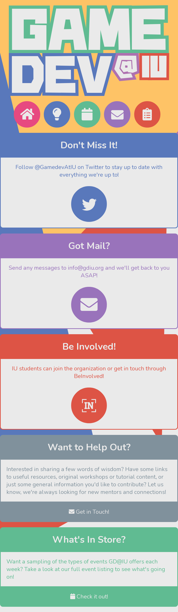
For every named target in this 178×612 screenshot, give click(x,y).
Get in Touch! (89, 512)
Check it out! (89, 596)
